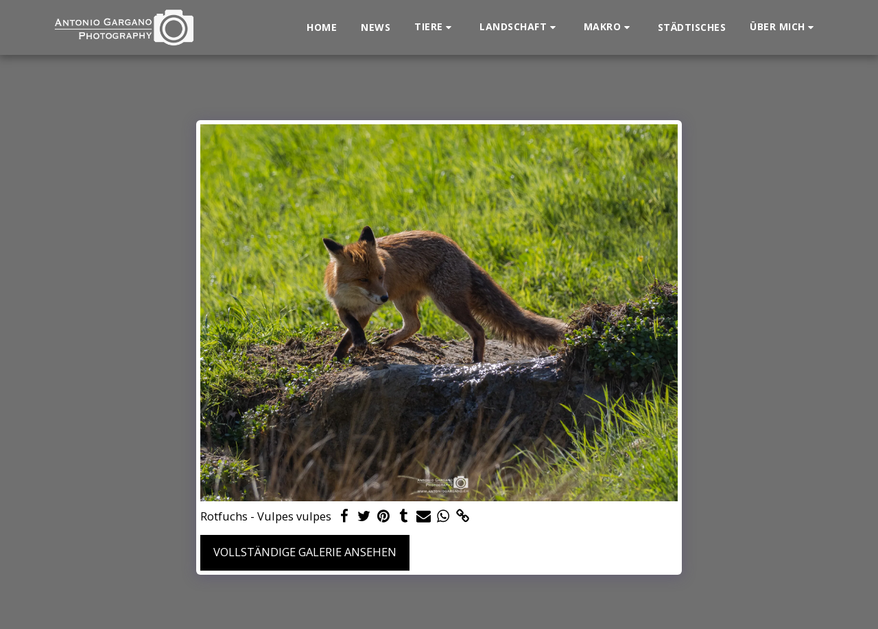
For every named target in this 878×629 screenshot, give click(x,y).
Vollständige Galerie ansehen (304, 552)
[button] (434, 27)
